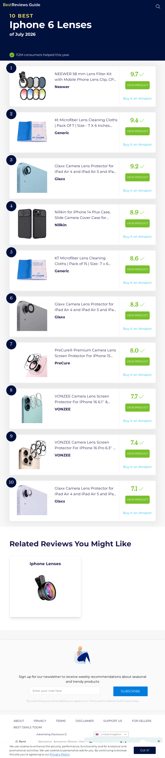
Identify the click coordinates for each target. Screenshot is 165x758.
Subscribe (130, 691)
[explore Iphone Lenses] (45, 586)
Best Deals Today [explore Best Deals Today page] (28, 727)
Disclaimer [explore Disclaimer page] (85, 721)
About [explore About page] (19, 721)
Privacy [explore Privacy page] (40, 721)
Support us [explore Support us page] (112, 721)
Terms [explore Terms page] (61, 721)
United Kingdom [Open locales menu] (111, 734)
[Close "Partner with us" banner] (158, 741)
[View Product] (82, 86)
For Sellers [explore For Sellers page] (141, 721)
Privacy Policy (60, 754)
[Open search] (158, 6)
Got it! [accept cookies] (144, 750)
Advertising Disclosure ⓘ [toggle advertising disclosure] (52, 734)
